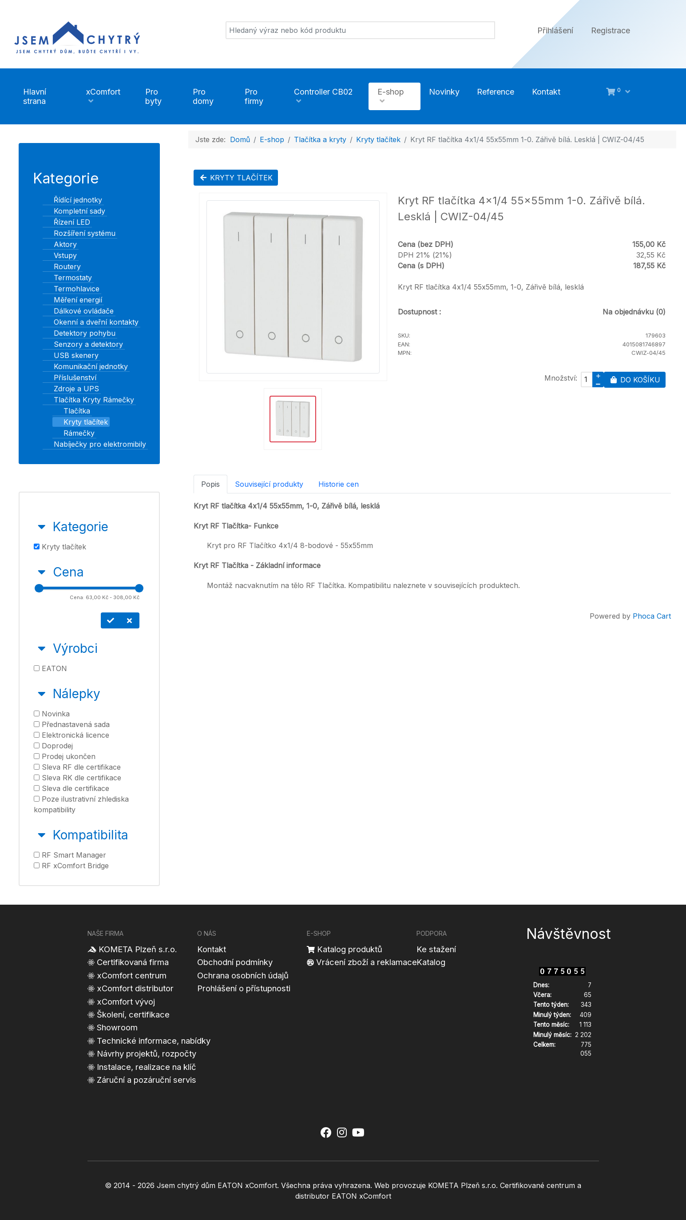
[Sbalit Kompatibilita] (41, 834)
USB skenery (71, 355)
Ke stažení (436, 949)
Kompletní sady (74, 211)
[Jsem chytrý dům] (77, 36)
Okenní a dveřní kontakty (91, 322)
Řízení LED (66, 222)
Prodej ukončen (64, 756)
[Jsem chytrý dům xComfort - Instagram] (341, 1133)
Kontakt (211, 949)
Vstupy (60, 255)
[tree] (89, 322)
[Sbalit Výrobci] (41, 648)
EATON (50, 668)
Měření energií (72, 300)
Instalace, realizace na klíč (146, 1067)
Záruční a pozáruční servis (146, 1080)
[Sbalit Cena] (41, 572)
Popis (210, 484)
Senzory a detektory (83, 344)
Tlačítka (71, 411)
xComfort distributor (135, 988)
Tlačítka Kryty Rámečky (88, 400)
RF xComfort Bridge (71, 865)
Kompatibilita (90, 834)
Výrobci (75, 648)
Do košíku (634, 379)
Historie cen (338, 484)
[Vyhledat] (360, 30)
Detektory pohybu (79, 333)
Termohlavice (71, 289)
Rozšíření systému (79, 233)
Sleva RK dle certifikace (77, 777)
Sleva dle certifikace (71, 788)
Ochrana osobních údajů (243, 975)
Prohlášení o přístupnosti (243, 988)
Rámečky (74, 433)
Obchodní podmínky (235, 962)
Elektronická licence (71, 735)
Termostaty (67, 277)
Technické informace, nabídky (153, 1040)
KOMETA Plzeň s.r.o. (138, 949)
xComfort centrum (132, 975)
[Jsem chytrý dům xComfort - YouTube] (358, 1133)
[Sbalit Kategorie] (41, 526)
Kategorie (80, 526)
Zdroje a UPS (71, 388)
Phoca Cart (652, 616)
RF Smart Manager (70, 854)
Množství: (560, 378)
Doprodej (53, 745)
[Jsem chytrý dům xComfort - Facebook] (326, 1133)
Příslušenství (69, 377)
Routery (62, 266)
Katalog (430, 962)
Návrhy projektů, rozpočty (146, 1053)
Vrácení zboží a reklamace (366, 962)
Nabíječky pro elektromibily (94, 444)
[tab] (89, 534)
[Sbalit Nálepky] (41, 693)
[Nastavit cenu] (110, 620)
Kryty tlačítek (80, 422)
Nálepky (76, 693)
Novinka (52, 713)
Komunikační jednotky (85, 366)
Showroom (117, 1027)
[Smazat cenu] (129, 620)
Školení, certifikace (133, 1014)
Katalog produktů (349, 949)
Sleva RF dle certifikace (77, 767)
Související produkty (269, 484)
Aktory (60, 244)
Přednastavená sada (72, 724)
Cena (68, 572)
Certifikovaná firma (133, 962)
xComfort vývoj (126, 1001)
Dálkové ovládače (78, 311)
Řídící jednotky (72, 200)
